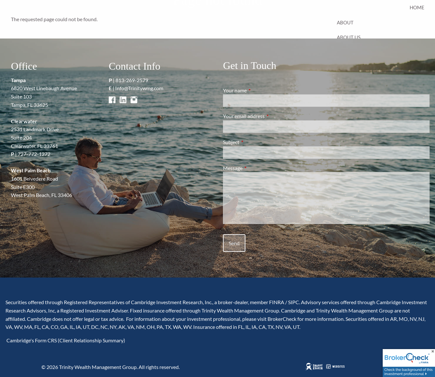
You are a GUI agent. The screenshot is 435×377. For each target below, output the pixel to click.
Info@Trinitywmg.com (139, 88)
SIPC (293, 302)
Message (256, 168)
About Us (349, 37)
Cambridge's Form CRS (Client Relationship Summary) (65, 340)
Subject (254, 142)
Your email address (267, 116)
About (345, 22)
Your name (258, 90)
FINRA (276, 302)
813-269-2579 (131, 80)
